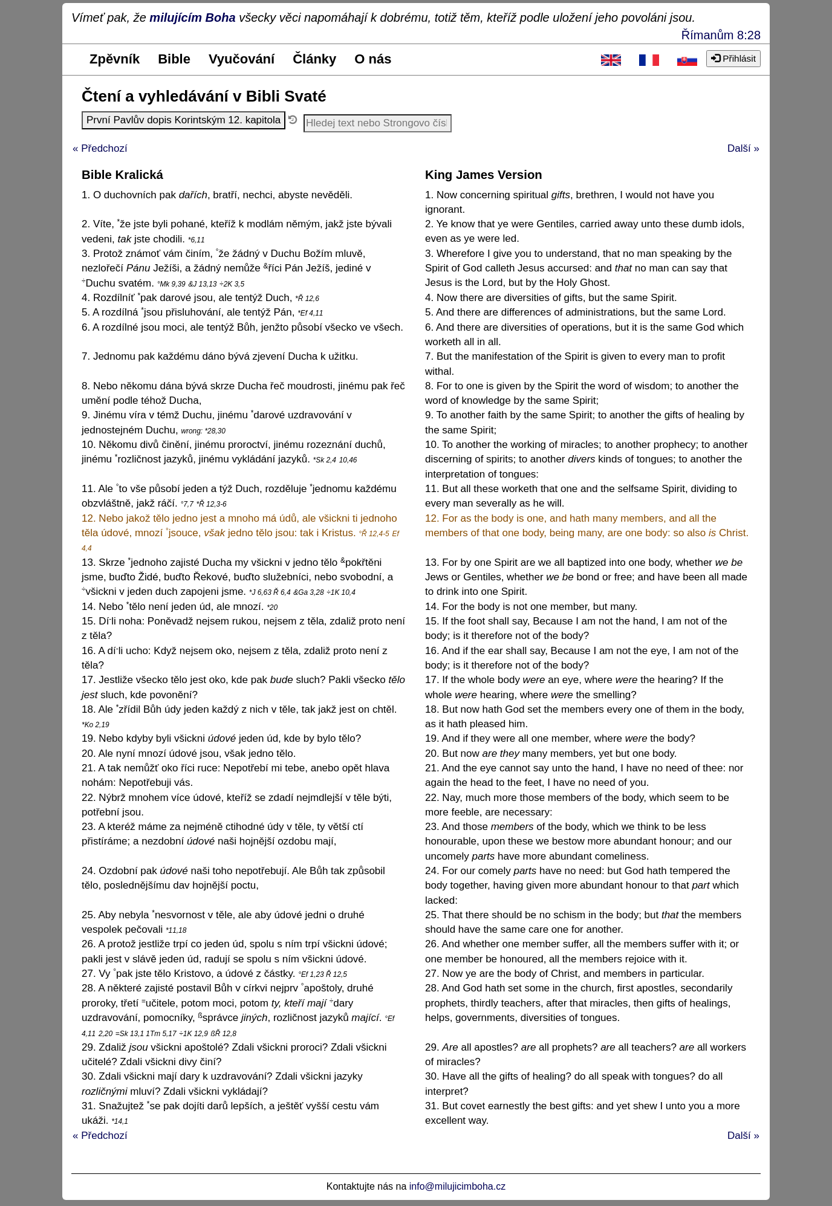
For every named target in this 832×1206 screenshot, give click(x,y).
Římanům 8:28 (721, 35)
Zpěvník (114, 58)
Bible (174, 58)
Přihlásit (733, 58)
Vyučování (242, 58)
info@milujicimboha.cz (457, 1186)
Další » (743, 148)
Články (314, 58)
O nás (372, 58)
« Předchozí (100, 148)
